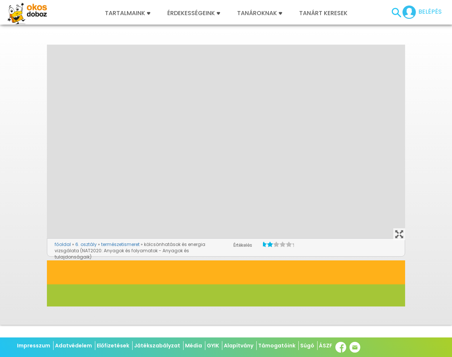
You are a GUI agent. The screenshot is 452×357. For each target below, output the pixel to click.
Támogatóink (276, 345)
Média (193, 345)
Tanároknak (259, 13)
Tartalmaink (127, 13)
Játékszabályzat (157, 345)
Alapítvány (238, 345)
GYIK (213, 345)
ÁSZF (325, 345)
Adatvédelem (73, 345)
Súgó (307, 345)
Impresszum (33, 345)
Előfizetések (113, 345)
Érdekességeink (193, 13)
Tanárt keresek (323, 13)
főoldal (63, 244)
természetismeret (120, 244)
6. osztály (86, 244)
